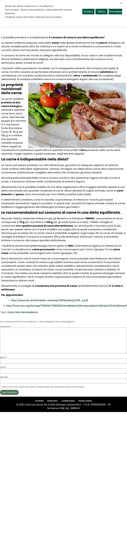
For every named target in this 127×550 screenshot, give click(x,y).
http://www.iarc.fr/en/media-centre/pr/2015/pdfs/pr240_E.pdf (49, 300)
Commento (6, 326)
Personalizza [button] (115, 11)
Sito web (4, 377)
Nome (3, 357)
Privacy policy (85, 400)
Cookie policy (68, 400)
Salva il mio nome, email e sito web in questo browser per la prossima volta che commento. (43, 387)
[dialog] (63, 13)
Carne (11, 312)
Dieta (17, 312)
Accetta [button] (88, 11)
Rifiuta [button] (101, 11)
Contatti (39, 400)
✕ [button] (121, 3)
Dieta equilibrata (29, 312)
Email (3, 367)
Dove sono (52, 400)
